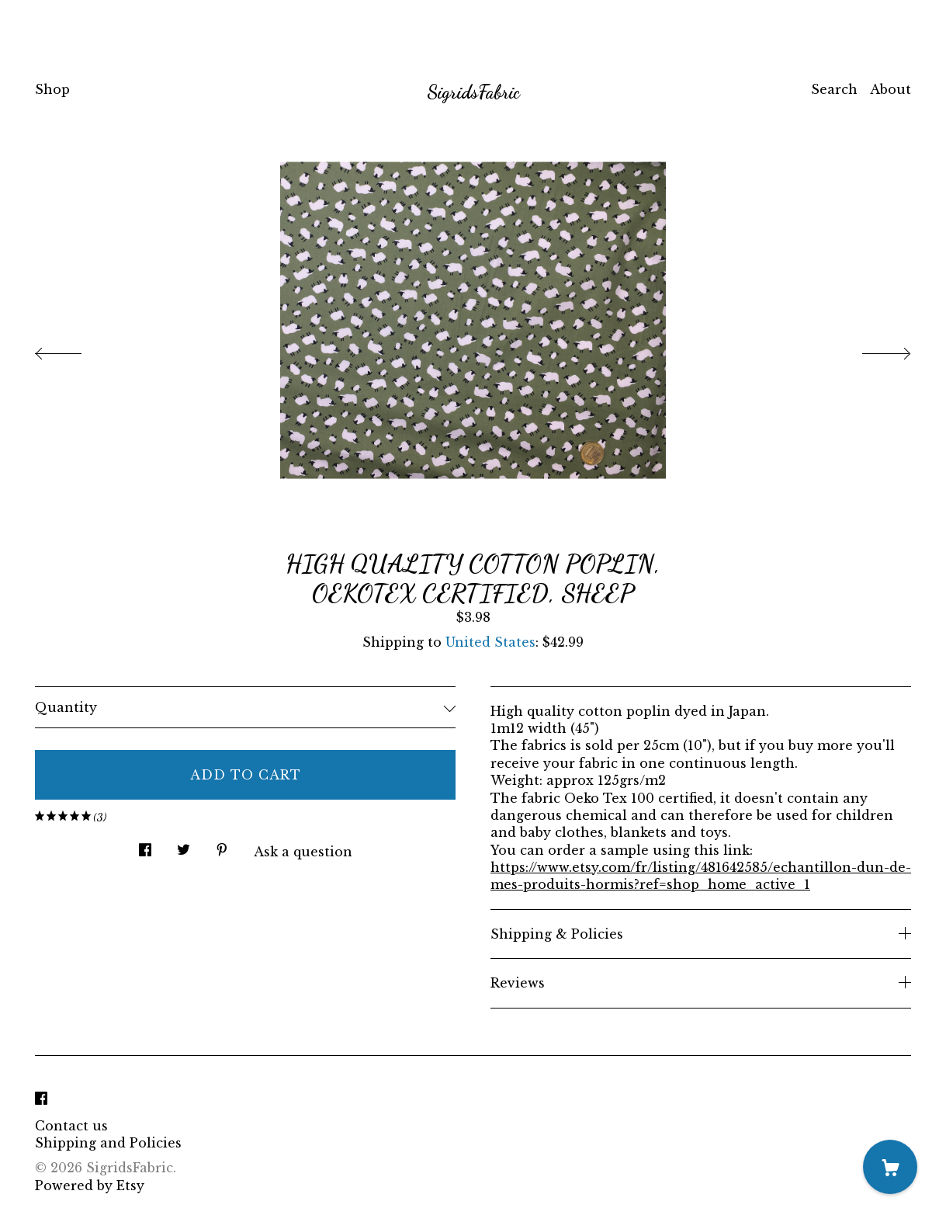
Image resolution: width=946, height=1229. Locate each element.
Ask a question (303, 851)
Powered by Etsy (89, 1185)
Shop (52, 89)
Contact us (71, 1126)
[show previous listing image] (74, 349)
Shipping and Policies (108, 1143)
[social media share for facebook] (145, 846)
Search (834, 89)
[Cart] (890, 1167)
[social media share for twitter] (183, 846)
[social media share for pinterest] (222, 846)
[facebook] (41, 1099)
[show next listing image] (872, 349)
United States (490, 642)
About (890, 89)
